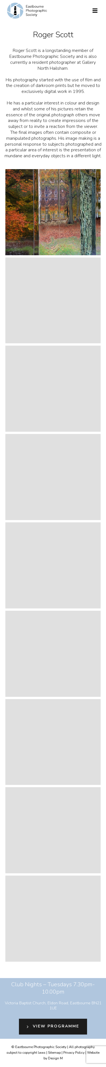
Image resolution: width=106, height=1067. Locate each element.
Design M (55, 1058)
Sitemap (54, 1052)
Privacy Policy (74, 1052)
